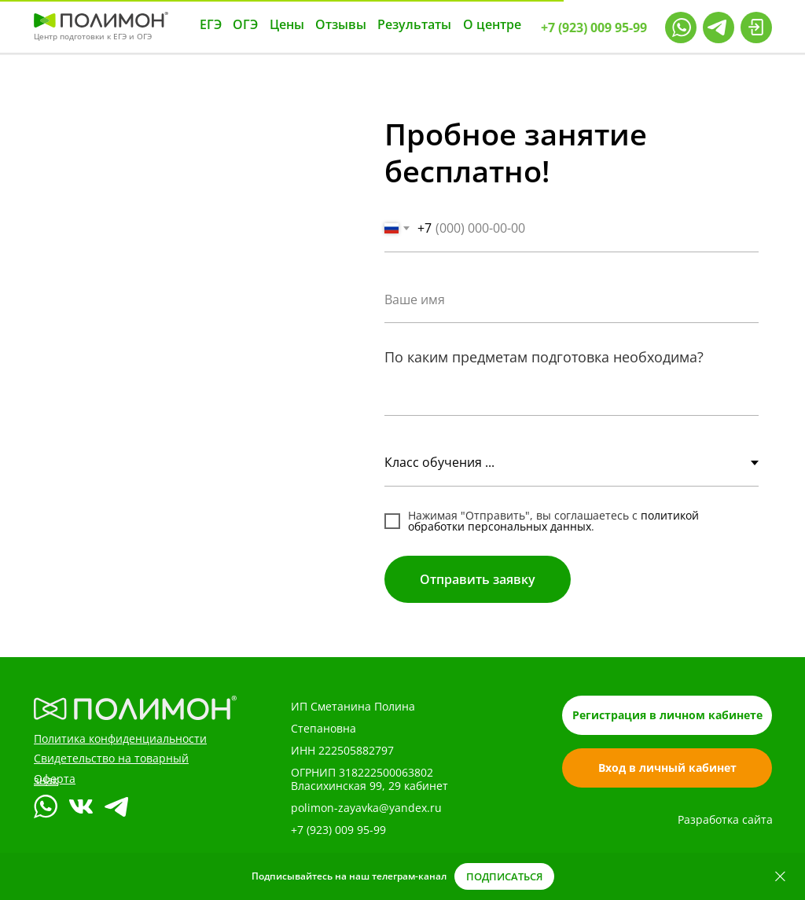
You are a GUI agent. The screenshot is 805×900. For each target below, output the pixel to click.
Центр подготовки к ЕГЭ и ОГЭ (93, 36)
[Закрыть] (780, 877)
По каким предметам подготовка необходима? (544, 356)
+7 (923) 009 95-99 (338, 829)
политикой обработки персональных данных (553, 521)
